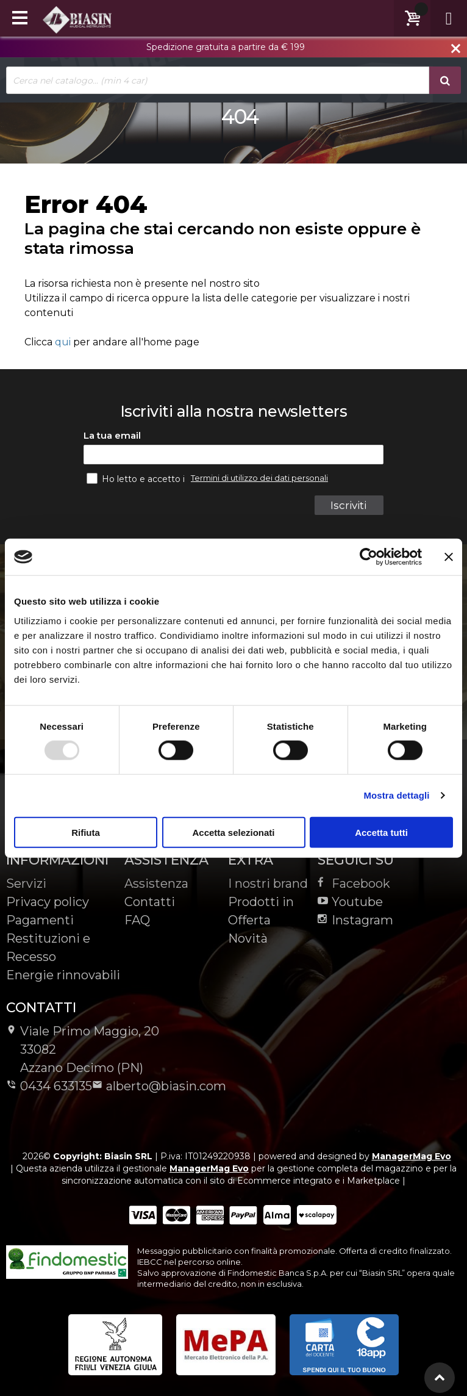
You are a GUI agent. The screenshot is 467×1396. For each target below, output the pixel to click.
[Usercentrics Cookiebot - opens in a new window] (368, 557)
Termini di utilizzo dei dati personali (259, 478)
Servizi (26, 883)
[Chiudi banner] (448, 557)
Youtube (350, 901)
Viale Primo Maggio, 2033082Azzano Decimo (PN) (82, 1049)
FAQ (137, 920)
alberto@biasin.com (159, 1086)
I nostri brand (268, 883)
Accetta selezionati (233, 832)
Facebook (354, 883)
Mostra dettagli (396, 795)
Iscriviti (348, 505)
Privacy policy (47, 901)
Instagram (355, 920)
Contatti (149, 901)
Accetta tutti (381, 832)
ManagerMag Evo (411, 1156)
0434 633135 (49, 1086)
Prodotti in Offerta (261, 910)
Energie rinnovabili (63, 975)
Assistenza (156, 883)
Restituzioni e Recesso (48, 947)
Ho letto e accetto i (137, 478)
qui (63, 342)
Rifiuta (85, 832)
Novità (248, 938)
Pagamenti (40, 920)
